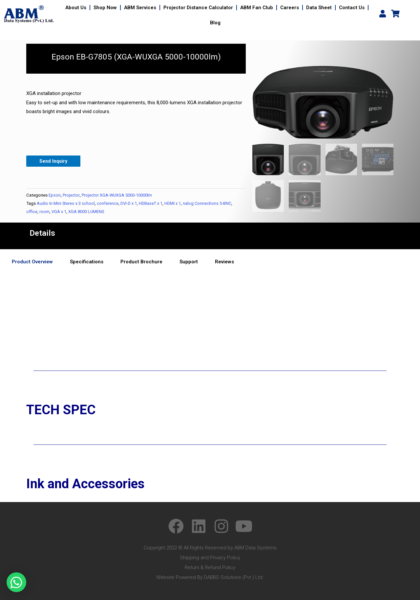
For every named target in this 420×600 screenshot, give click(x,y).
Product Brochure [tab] (141, 262)
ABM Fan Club (256, 8)
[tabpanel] (210, 278)
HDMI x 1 (177, 203)
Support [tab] (188, 262)
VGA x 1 (59, 211)
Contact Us (352, 8)
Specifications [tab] (86, 262)
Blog (215, 23)
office (31, 211)
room (44, 211)
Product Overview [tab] (32, 262)
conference (109, 203)
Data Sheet (319, 8)
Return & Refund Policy (210, 568)
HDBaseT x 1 (154, 203)
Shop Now (105, 8)
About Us (75, 8)
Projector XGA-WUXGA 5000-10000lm (119, 195)
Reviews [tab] (224, 262)
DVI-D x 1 (131, 203)
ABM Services (140, 8)
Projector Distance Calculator (198, 8)
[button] (16, 582)
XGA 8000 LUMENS (88, 211)
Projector (71, 195)
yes (7, 319)
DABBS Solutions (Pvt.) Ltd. (234, 578)
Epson (55, 195)
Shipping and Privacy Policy (210, 558)
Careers (289, 8)
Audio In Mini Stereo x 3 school (66, 203)
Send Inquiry (54, 161)
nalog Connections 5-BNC (213, 203)
